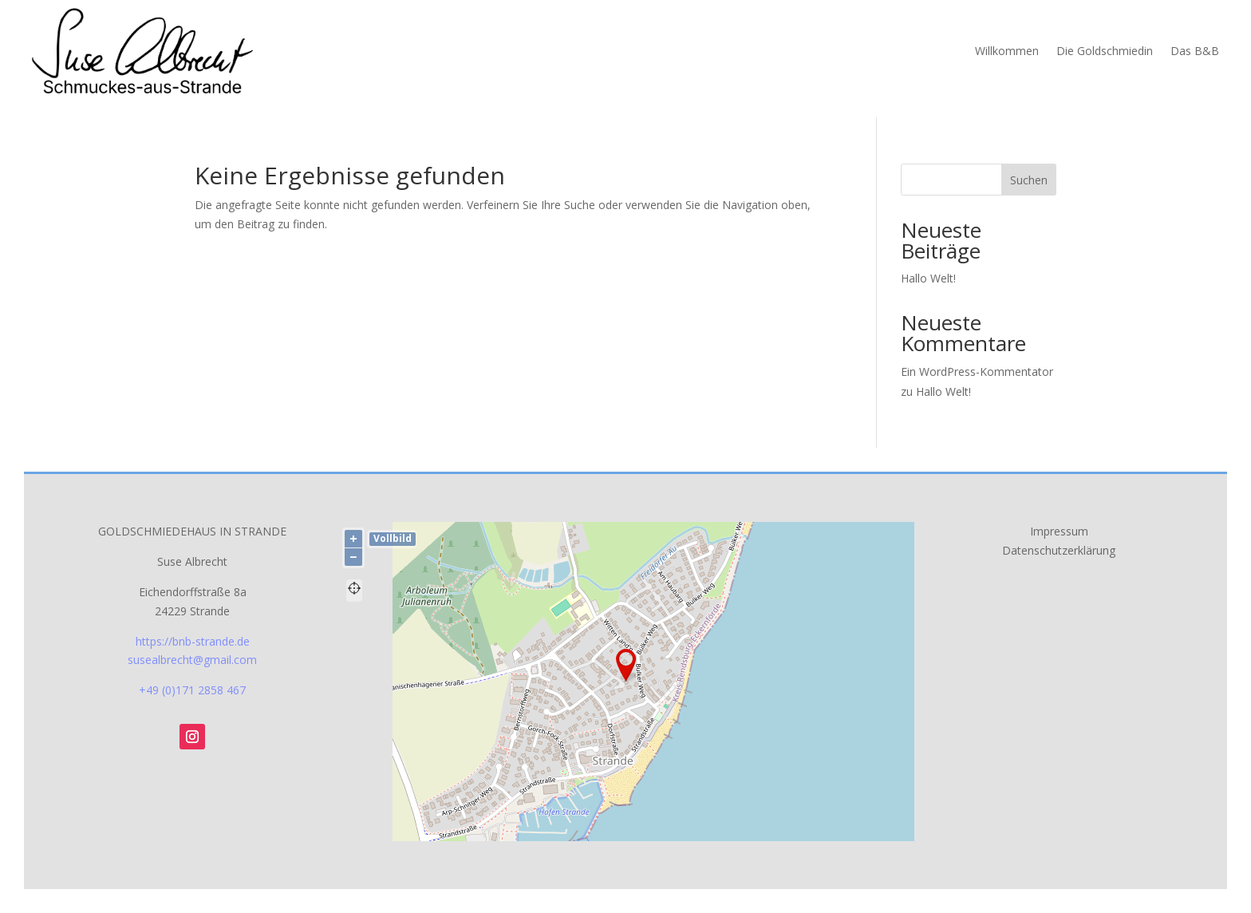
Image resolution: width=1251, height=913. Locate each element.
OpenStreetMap (760, 835)
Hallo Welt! (928, 278)
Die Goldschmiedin (1104, 50)
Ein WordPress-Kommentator (977, 371)
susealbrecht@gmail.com (192, 659)
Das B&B (1194, 50)
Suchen (1029, 180)
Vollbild (392, 538)
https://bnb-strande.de (193, 641)
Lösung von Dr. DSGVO (871, 835)
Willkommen (1007, 50)
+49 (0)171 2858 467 (192, 690)
